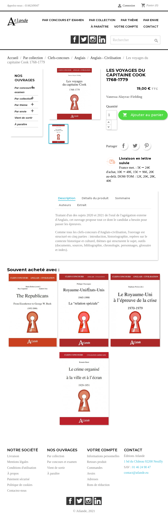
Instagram (93, 39)
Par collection (23, 98)
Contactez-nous (16, 490)
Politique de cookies (19, 484)
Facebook (75, 39)
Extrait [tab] (81, 205)
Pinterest (146, 145)
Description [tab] (66, 198)
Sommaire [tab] (122, 198)
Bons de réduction (98, 484)
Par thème (21, 105)
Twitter (84, 39)
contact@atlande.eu (136, 472)
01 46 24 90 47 (141, 467)
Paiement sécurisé (18, 479)
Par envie (20, 111)
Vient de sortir (23, 117)
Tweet (134, 145)
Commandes (95, 467)
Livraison (13, 456)
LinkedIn (102, 39)
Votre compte (102, 450)
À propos (13, 473)
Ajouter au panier (143, 115)
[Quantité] (111, 115)
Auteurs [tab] (65, 205)
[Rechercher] (135, 40)
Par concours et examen (25, 90)
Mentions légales (17, 461)
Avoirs (91, 473)
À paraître (21, 124)
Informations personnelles (103, 456)
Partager (123, 145)
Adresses (92, 479)
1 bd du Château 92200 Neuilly (143, 461)
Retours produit (96, 461)
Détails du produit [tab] (95, 198)
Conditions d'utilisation (21, 467)
